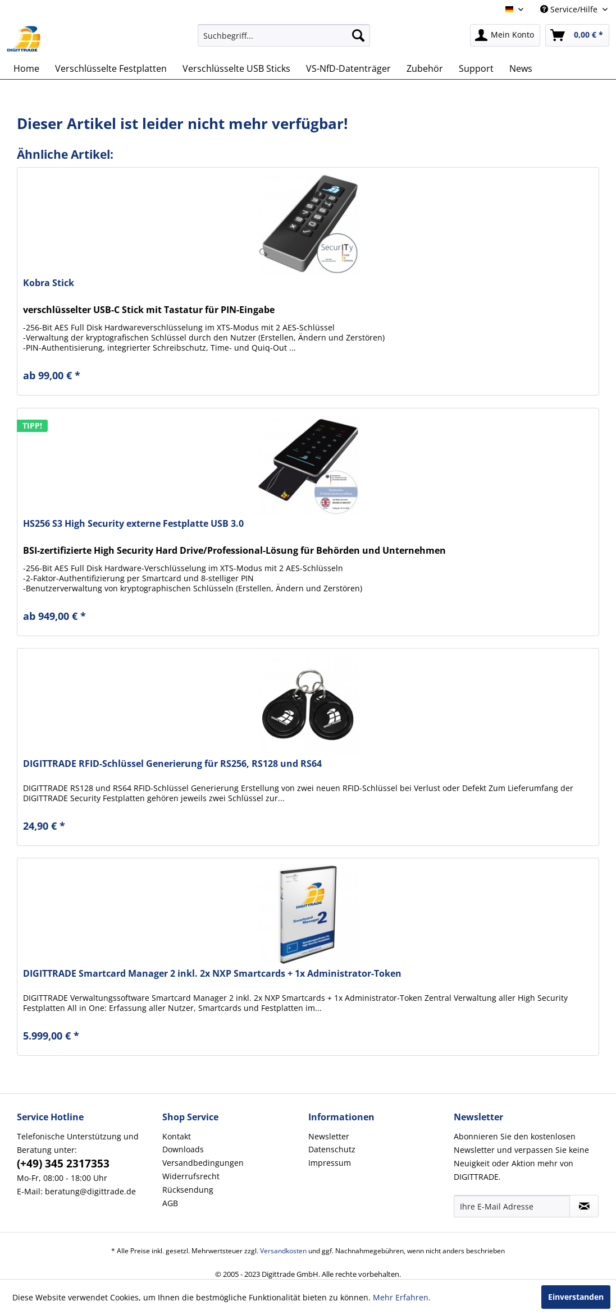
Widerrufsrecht (191, 1176)
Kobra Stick (48, 283)
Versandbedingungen (203, 1162)
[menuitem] (284, 35)
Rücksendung (187, 1189)
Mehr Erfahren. (402, 1297)
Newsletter (328, 1136)
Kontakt (176, 1136)
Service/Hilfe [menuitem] (570, 9)
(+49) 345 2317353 (63, 1163)
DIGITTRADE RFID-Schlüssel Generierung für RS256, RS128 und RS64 (172, 764)
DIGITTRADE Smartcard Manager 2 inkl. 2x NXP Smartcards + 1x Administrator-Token (212, 974)
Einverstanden (576, 1296)
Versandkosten (283, 1251)
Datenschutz (331, 1149)
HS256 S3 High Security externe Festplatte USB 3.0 (133, 524)
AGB (170, 1203)
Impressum (329, 1162)
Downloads (183, 1149)
